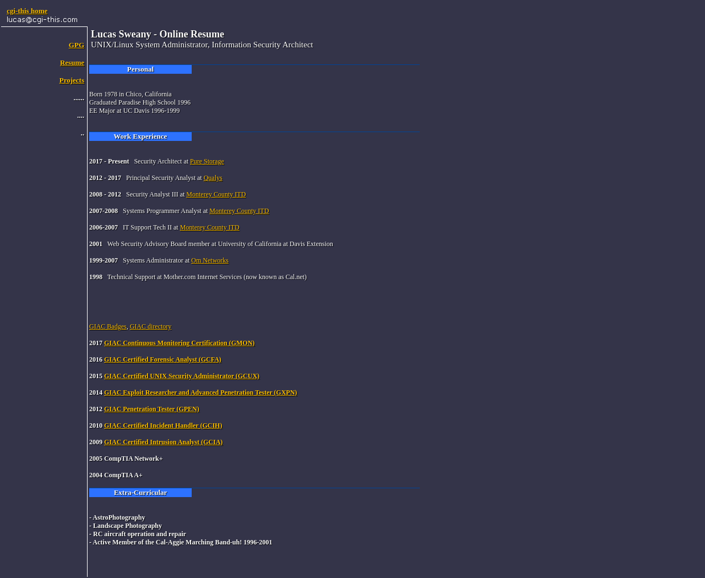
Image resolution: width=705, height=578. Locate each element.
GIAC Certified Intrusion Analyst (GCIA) (163, 442)
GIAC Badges (108, 326)
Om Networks (210, 260)
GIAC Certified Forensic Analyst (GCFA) (162, 359)
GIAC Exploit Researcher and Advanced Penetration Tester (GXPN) (200, 392)
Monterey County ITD (216, 194)
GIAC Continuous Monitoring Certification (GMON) (179, 343)
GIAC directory (151, 326)
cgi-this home (27, 11)
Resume (72, 62)
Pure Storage (207, 161)
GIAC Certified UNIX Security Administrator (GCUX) (181, 376)
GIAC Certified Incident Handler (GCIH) (163, 425)
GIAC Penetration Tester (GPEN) (151, 409)
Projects (71, 80)
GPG (76, 45)
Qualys (213, 178)
